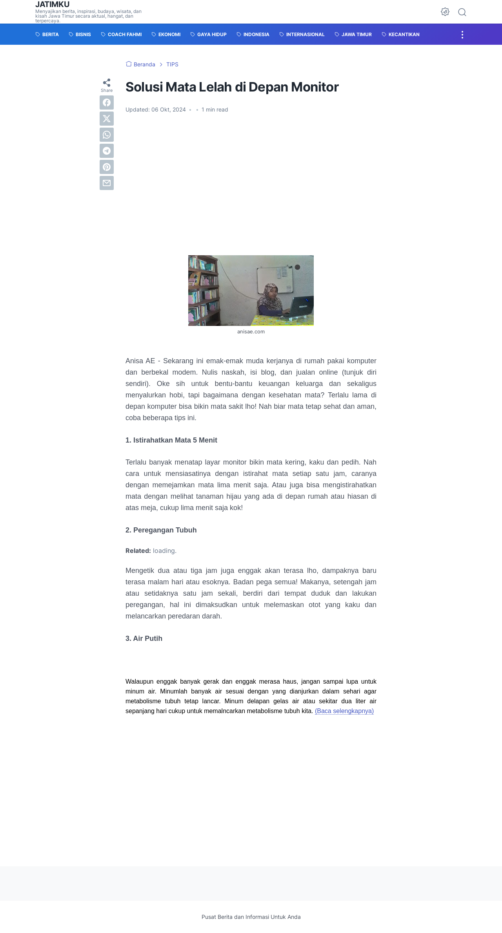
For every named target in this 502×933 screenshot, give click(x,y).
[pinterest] (107, 167)
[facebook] (107, 102)
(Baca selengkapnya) (344, 711)
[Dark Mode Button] (445, 11)
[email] (107, 183)
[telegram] (107, 151)
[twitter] (107, 119)
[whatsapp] (107, 135)
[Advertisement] (251, 190)
